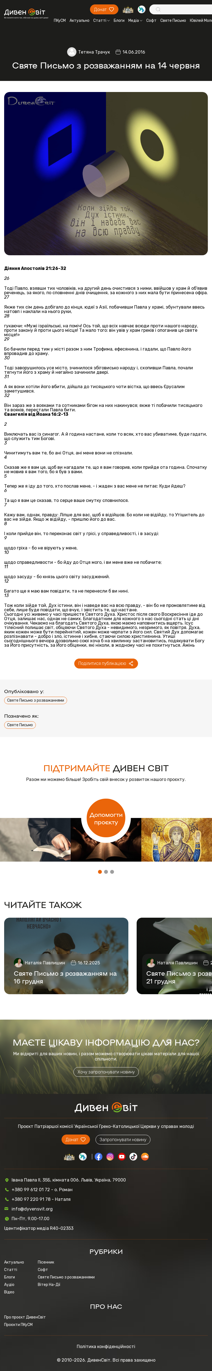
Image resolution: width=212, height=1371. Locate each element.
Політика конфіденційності (106, 1346)
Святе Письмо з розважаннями (35, 700)
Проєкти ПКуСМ (18, 1324)
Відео (9, 1292)
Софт (151, 20)
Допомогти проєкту (106, 818)
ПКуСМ (60, 20)
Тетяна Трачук (94, 52)
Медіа (135, 20)
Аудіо (9, 1284)
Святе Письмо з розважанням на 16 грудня (65, 977)
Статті (101, 20)
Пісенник (46, 1262)
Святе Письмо (173, 20)
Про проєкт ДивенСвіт (25, 1317)
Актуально (79, 20)
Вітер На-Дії (49, 1284)
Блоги (119, 20)
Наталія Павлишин (45, 962)
